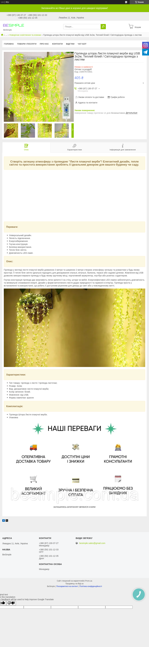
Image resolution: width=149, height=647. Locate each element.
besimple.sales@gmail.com (92, 543)
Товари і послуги (26, 44)
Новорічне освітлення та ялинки (25, 35)
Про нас (44, 44)
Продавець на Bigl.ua (74, 584)
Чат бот (82, 44)
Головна (9, 44)
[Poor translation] (11, 603)
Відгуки (70, 44)
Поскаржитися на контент (67, 586)
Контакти (57, 44)
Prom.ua (88, 581)
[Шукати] (103, 26)
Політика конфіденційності (91, 586)
